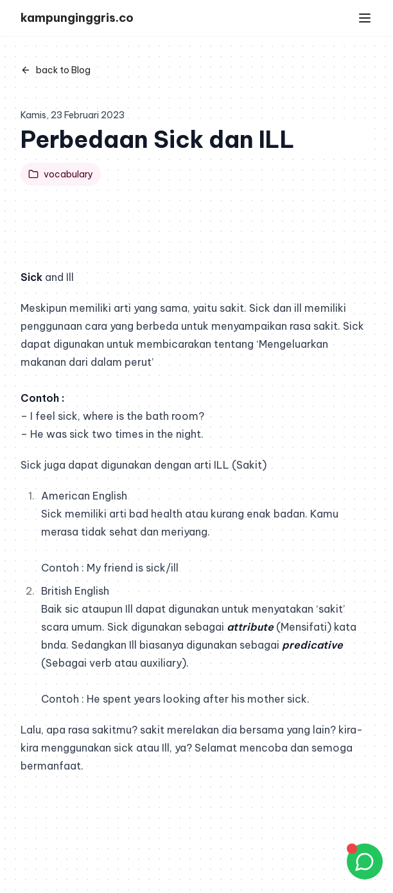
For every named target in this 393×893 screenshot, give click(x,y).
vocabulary (60, 174)
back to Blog (56, 70)
